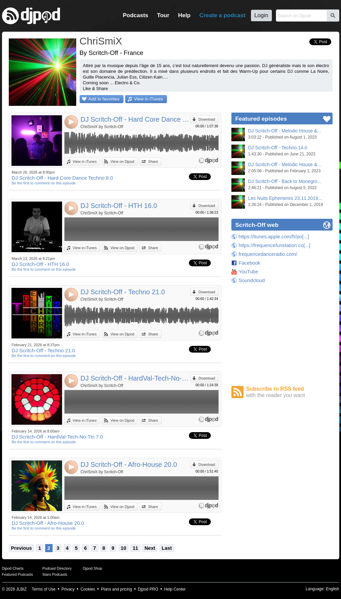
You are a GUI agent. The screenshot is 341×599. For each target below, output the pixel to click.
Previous (21, 548)
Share (153, 161)
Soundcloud (252, 280)
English (332, 589)
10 (123, 548)
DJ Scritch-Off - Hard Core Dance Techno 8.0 (135, 119)
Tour (163, 15)
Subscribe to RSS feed (289, 392)
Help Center (175, 589)
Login (261, 15)
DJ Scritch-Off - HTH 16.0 (119, 205)
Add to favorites (104, 98)
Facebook (249, 263)
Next (149, 548)
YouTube (248, 271)
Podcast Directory (57, 568)
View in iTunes (148, 98)
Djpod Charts (13, 568)
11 (135, 548)
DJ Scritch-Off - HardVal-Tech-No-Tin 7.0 (135, 378)
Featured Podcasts (17, 574)
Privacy (68, 589)
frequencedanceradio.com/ (268, 254)
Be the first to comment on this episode (44, 183)
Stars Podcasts (54, 574)
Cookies (88, 589)
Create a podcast (222, 15)
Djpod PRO (148, 589)
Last (167, 548)
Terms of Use (44, 589)
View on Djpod (122, 161)
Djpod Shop (93, 568)
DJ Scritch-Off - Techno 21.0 (123, 292)
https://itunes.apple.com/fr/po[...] (274, 236)
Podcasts (135, 15)
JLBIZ (21, 589)
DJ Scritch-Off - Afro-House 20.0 (129, 464)
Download (207, 119)
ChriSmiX (101, 41)
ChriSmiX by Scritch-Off (102, 126)
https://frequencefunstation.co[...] (275, 245)
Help (184, 15)
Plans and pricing (116, 589)
